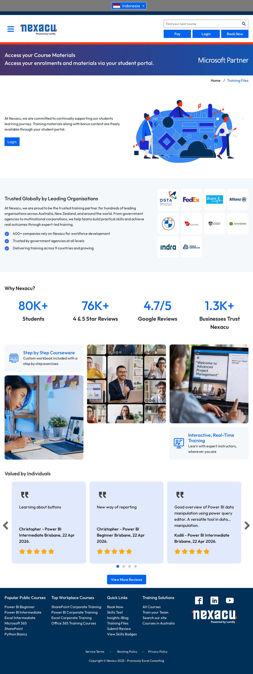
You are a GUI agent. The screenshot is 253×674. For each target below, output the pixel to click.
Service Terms (94, 651)
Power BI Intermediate (23, 612)
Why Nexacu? (20, 288)
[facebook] (199, 601)
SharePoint (14, 628)
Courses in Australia (159, 623)
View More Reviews (126, 579)
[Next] (248, 526)
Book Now (235, 34)
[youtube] (230, 601)
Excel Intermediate (20, 617)
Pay (177, 34)
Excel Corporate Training (71, 617)
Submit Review (119, 628)
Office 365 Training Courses (73, 623)
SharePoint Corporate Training (76, 607)
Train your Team (155, 612)
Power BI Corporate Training (74, 612)
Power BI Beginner (20, 607)
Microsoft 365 (16, 623)
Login (206, 34)
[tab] (117, 566)
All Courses (152, 607)
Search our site (155, 617)
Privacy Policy (158, 651)
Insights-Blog (117, 617)
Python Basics (16, 634)
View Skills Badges (122, 634)
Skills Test (115, 612)
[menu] (11, 29)
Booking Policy (127, 651)
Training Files (117, 623)
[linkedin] (214, 601)
